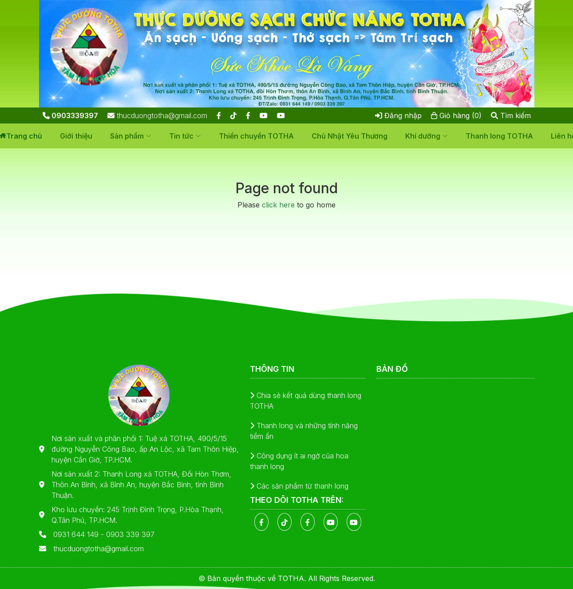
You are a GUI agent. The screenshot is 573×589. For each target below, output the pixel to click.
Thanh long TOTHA (499, 135)
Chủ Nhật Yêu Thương (349, 135)
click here (278, 204)
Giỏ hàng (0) (456, 115)
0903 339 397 (130, 534)
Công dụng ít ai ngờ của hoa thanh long (299, 461)
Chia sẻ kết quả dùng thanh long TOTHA (305, 400)
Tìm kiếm (511, 115)
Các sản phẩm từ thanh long (299, 486)
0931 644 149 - (79, 534)
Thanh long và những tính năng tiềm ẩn (304, 431)
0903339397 (70, 115)
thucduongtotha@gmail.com (157, 115)
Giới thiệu (76, 135)
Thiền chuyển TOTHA (256, 135)
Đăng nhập (398, 115)
